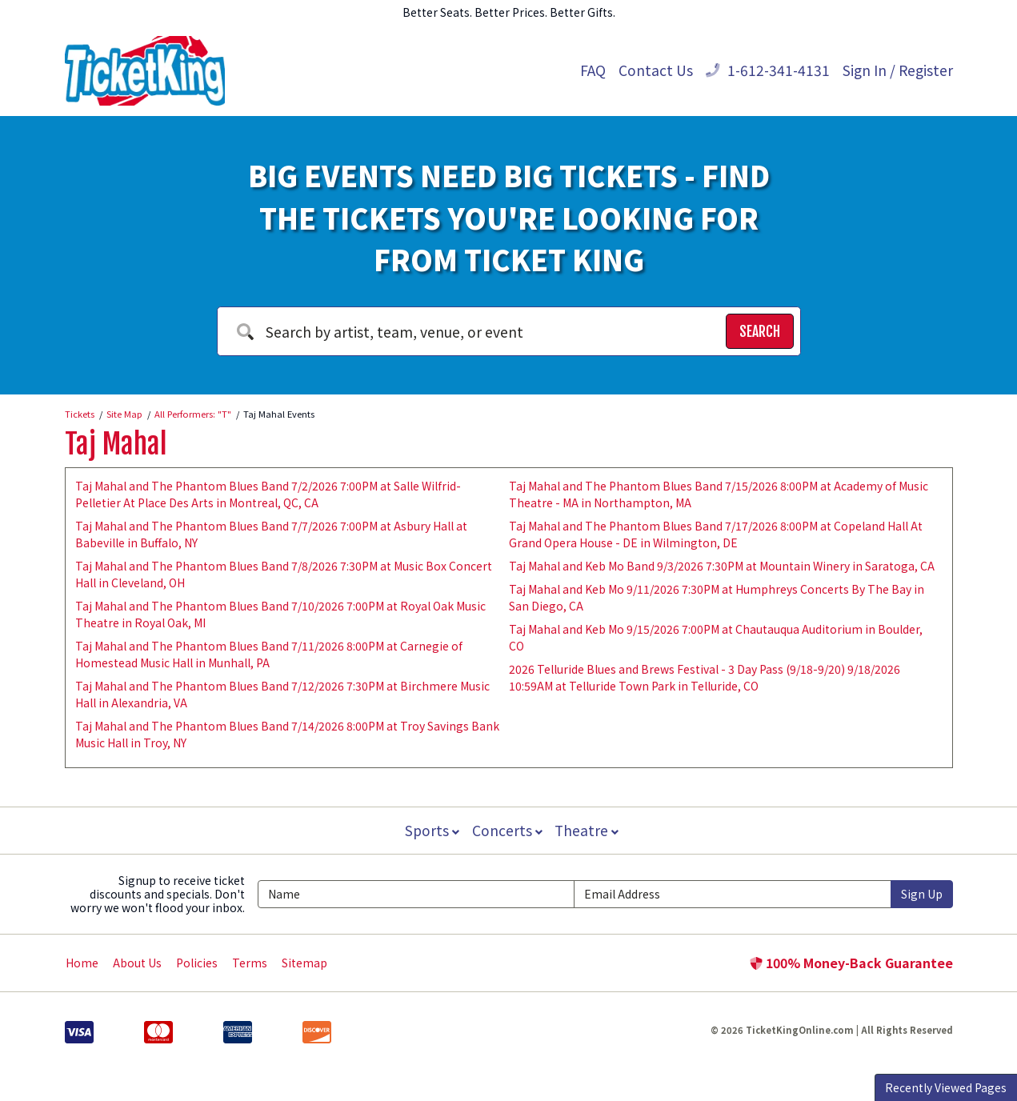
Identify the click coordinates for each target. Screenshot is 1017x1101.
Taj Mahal (116, 444)
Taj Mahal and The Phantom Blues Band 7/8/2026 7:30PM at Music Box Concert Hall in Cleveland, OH (283, 574)
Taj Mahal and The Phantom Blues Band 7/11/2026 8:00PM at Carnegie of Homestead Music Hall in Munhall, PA (268, 654)
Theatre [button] (588, 830)
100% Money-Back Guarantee (851, 962)
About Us (137, 963)
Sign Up (922, 894)
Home (82, 963)
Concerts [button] (507, 830)
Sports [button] (430, 830)
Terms (249, 963)
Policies (197, 963)
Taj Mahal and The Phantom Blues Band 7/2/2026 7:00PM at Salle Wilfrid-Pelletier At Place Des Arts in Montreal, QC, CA (268, 494)
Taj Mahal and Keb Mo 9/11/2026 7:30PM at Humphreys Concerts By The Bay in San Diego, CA (716, 597)
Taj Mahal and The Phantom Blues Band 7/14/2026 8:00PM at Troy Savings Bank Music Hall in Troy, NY (287, 734)
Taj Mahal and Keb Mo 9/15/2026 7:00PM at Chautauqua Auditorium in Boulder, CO (716, 637)
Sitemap (304, 963)
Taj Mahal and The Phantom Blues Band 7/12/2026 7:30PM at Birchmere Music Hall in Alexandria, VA (282, 694)
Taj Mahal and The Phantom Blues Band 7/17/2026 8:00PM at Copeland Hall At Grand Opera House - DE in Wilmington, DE (716, 534)
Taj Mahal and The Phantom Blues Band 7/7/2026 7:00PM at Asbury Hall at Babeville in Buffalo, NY (271, 534)
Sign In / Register (898, 70)
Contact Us (656, 70)
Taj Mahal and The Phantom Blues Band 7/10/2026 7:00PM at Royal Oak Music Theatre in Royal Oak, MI (280, 614)
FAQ (593, 70)
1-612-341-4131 (768, 70)
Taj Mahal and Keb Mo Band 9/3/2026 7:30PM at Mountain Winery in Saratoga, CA (722, 566)
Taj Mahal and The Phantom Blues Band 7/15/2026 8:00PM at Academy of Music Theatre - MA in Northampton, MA (718, 494)
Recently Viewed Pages (946, 1087)
